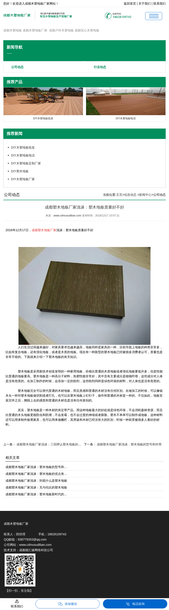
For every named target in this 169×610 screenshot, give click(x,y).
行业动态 (100, 67)
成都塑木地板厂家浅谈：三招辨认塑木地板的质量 (50, 444)
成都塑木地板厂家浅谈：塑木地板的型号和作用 (129, 444)
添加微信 (67, 604)
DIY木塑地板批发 (23, 147)
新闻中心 (145, 194)
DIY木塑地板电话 (23, 155)
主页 (119, 194)
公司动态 (17, 67)
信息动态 (130, 194)
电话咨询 (135, 604)
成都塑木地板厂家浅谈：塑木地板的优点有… (36, 474)
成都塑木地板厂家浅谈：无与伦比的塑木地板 (36, 487)
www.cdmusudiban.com (67, 215)
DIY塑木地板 (19, 171)
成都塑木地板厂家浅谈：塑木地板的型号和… (36, 467)
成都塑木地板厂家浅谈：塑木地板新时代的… (36, 494)
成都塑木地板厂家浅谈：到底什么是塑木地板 (36, 480)
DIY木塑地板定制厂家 (26, 163)
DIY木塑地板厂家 (23, 179)
